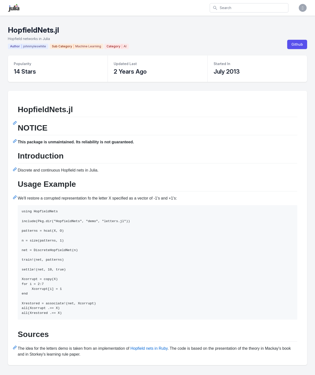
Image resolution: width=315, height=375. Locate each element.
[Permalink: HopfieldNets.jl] (15, 123)
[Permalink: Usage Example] (15, 197)
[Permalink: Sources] (15, 347)
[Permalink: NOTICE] (15, 141)
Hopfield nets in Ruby (149, 348)
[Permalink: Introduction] (15, 169)
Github (297, 44)
